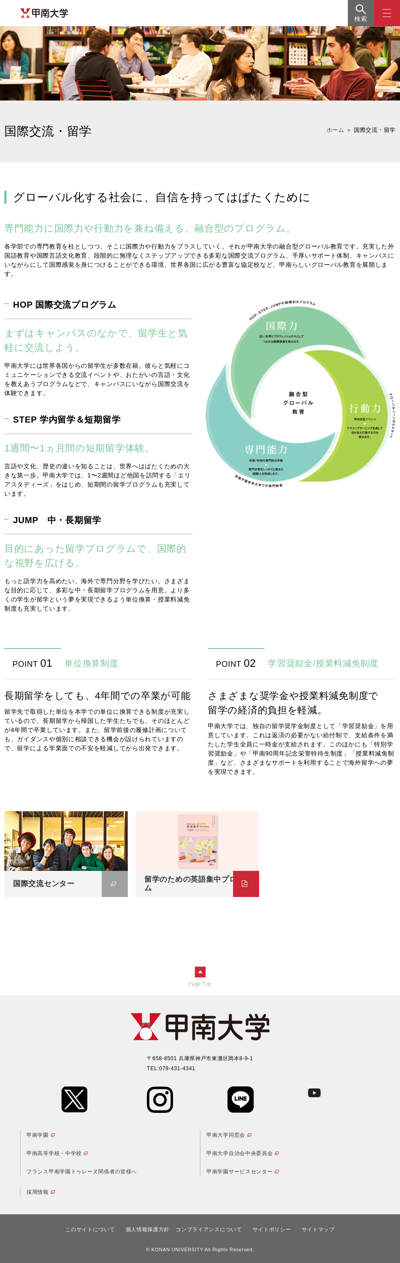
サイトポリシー (272, 1229)
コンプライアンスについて (209, 1229)
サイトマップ (318, 1229)
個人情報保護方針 (148, 1229)
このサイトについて (90, 1229)
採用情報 (38, 1192)
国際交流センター (44, 884)
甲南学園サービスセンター (240, 1172)
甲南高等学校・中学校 (54, 1153)
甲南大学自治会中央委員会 (240, 1153)
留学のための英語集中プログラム (198, 883)
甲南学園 (38, 1135)
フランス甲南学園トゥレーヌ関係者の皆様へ (82, 1172)
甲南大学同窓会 (226, 1135)
